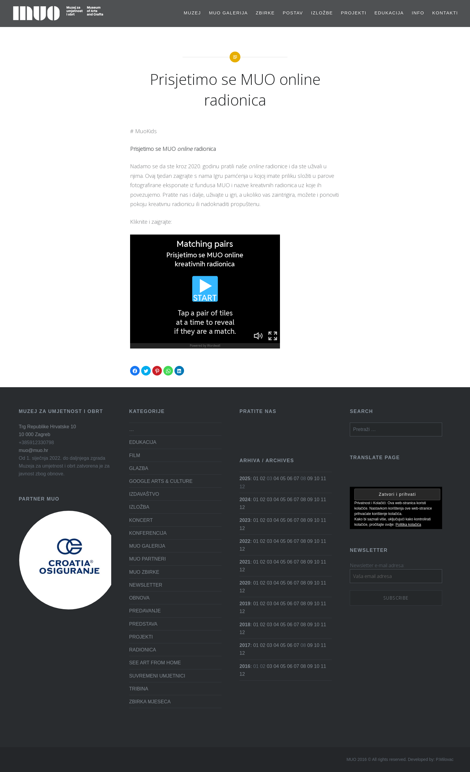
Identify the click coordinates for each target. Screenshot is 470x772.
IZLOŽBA (139, 507)
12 (242, 507)
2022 (244, 541)
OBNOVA (139, 597)
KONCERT (141, 520)
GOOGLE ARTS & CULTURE (161, 481)
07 (296, 478)
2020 (244, 582)
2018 (244, 624)
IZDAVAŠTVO (144, 494)
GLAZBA (138, 468)
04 (276, 478)
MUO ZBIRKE (144, 572)
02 (262, 478)
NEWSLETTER (145, 585)
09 (310, 478)
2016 (244, 666)
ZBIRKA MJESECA (150, 701)
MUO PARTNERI (147, 558)
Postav (293, 12)
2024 (244, 499)
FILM (134, 455)
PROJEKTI (353, 12)
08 (303, 499)
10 (316, 478)
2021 (244, 561)
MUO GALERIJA (228, 12)
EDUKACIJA (389, 12)
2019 (244, 603)
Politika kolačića (408, 524)
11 (323, 478)
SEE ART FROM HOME (155, 662)
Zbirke (265, 12)
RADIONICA (142, 649)
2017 (244, 645)
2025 (244, 478)
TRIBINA (138, 688)
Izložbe (322, 12)
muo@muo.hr (33, 450)
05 (283, 478)
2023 (244, 520)
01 (256, 478)
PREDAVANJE (145, 610)
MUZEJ (192, 12)
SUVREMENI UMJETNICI (157, 675)
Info (418, 12)
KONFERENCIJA (148, 533)
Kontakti (445, 12)
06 (289, 478)
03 (269, 499)
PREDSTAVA (143, 624)
